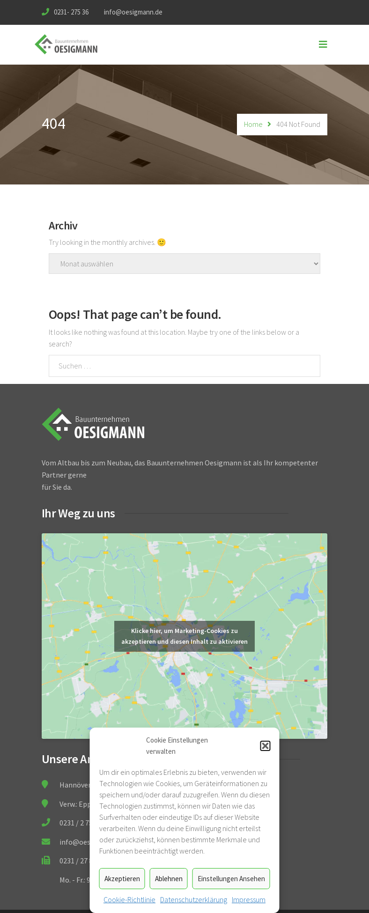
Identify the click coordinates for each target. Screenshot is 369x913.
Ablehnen (169, 878)
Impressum (249, 899)
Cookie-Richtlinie (129, 899)
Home (253, 124)
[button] (265, 746)
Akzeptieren (122, 878)
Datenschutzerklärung (193, 899)
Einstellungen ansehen (231, 878)
